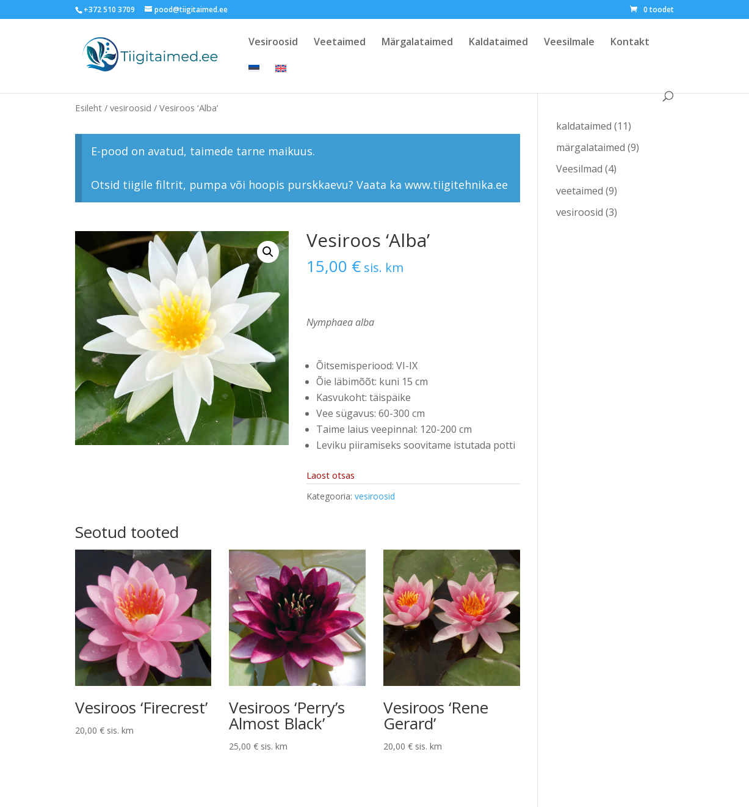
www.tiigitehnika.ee (456, 184)
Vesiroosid (273, 42)
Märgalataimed (417, 42)
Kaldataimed (498, 42)
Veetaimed (340, 42)
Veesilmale (569, 42)
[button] (268, 252)
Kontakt (629, 42)
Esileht (88, 107)
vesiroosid (130, 107)
